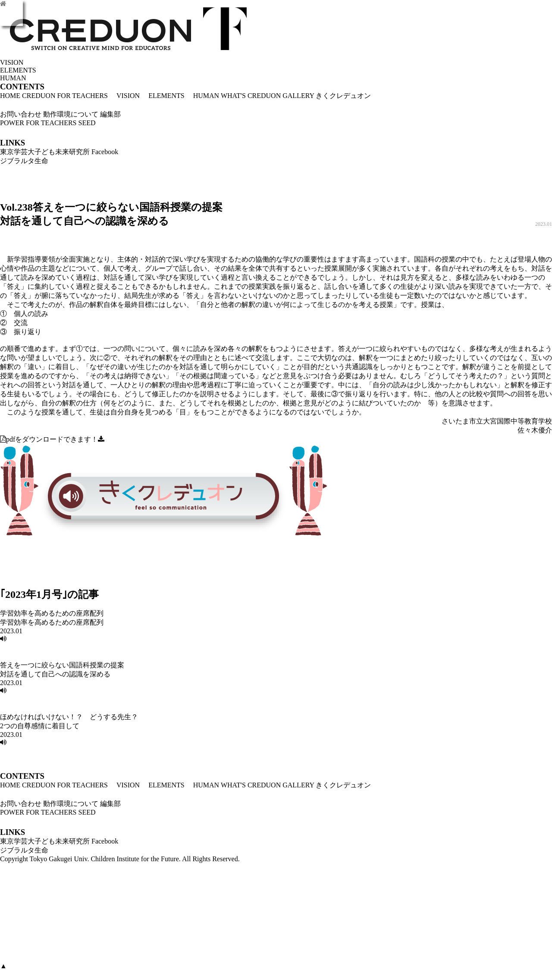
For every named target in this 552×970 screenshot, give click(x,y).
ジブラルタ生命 (24, 160)
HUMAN (202, 95)
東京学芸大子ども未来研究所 (45, 151)
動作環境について (70, 114)
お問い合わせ (20, 114)
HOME (10, 95)
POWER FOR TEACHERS (38, 122)
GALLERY (298, 95)
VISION (125, 95)
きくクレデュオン (343, 95)
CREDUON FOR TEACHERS (65, 95)
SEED (87, 122)
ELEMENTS (163, 95)
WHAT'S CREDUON (251, 95)
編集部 (110, 114)
